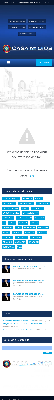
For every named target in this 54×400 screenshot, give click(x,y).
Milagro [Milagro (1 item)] (17, 232)
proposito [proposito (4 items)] (36, 237)
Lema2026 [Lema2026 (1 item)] (7, 228)
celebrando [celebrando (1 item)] (9, 203)
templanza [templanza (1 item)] (8, 247)
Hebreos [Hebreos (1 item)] (22, 223)
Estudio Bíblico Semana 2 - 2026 (29, 266)
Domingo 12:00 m (17, 27)
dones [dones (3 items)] (25, 208)
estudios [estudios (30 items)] (39, 218)
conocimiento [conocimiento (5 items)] (26, 203)
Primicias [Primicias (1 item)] (29, 232)
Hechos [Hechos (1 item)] (35, 223)
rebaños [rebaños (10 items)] (7, 242)
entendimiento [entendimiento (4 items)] (30, 213)
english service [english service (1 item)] (11, 213)
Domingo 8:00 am (36, 21)
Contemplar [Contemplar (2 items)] (43, 203)
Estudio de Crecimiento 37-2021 (28, 294)
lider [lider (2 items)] (18, 228)
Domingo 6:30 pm (36, 27)
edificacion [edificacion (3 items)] (37, 208)
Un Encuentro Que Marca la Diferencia (17, 329)
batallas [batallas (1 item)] (27, 198)
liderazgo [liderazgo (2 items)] (29, 228)
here (31, 175)
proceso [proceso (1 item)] (42, 232)
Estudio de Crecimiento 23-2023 (28, 280)
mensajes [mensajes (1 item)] (43, 228)
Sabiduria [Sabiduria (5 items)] (20, 242)
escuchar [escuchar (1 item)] (8, 218)
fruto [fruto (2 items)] (12, 223)
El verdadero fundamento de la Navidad (18, 321)
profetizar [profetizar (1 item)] (21, 237)
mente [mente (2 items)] (6, 232)
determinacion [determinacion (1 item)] (10, 208)
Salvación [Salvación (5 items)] (34, 242)
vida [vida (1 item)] (19, 247)
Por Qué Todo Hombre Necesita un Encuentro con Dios (24, 324)
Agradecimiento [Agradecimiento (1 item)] (11, 198)
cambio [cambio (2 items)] (38, 198)
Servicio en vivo (27, 34)
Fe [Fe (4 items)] (4, 223)
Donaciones (44, 63)
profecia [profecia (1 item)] (7, 237)
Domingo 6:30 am (17, 21)
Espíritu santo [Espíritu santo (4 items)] (24, 218)
